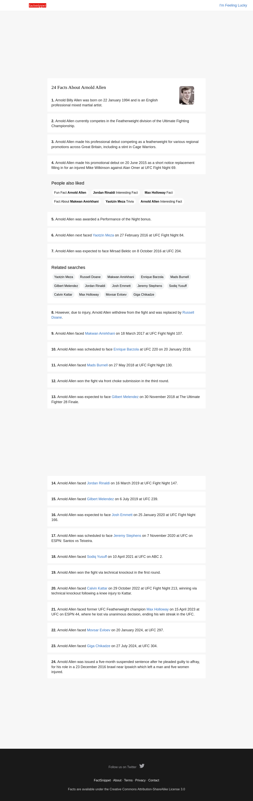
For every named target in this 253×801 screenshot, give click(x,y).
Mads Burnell (179, 277)
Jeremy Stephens (150, 286)
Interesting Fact (115, 192)
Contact (153, 780)
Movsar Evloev (116, 294)
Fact (159, 192)
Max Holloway (89, 294)
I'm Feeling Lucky (233, 5)
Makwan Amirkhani (121, 277)
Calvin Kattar (63, 294)
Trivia (120, 201)
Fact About (76, 201)
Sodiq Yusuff (178, 286)
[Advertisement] (126, 44)
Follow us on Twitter (126, 767)
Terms (128, 780)
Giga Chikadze (143, 294)
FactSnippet (102, 780)
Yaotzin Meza (103, 235)
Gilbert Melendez (66, 286)
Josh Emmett (121, 286)
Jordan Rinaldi (95, 286)
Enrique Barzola (152, 277)
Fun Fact (70, 192)
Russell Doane (90, 277)
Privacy (140, 780)
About (117, 780)
